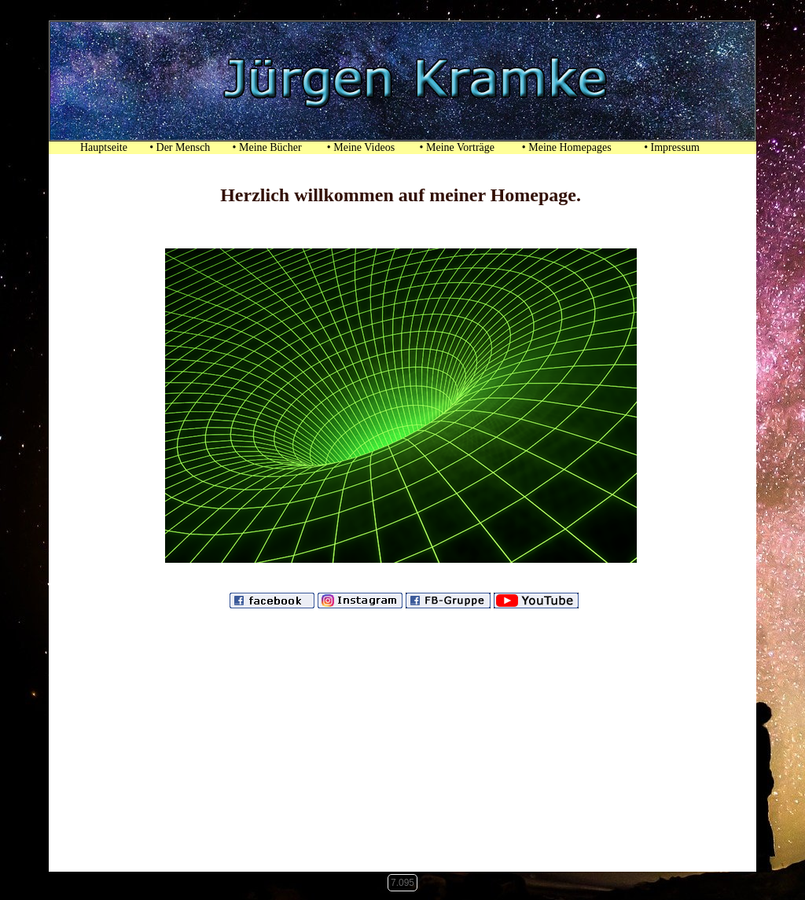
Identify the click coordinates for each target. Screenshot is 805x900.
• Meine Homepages (567, 147)
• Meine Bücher (267, 147)
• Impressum (678, 147)
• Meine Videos (361, 147)
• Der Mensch (179, 147)
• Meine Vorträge (457, 147)
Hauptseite (97, 147)
